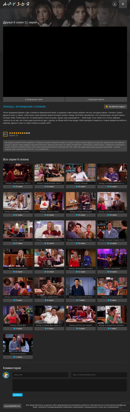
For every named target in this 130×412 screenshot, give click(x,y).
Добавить (17, 395)
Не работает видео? (115, 107)
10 (29, 133)
